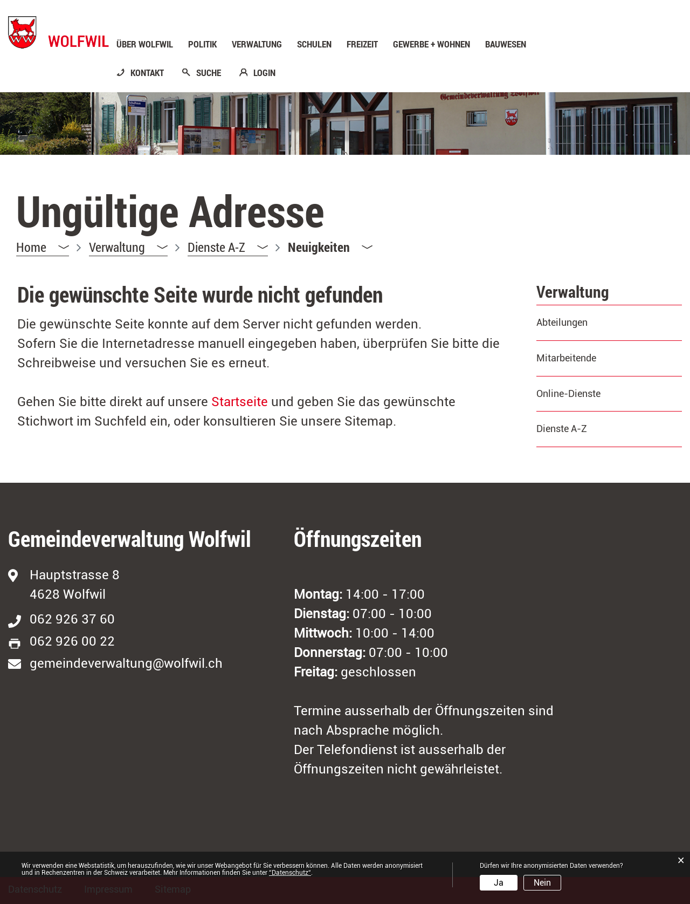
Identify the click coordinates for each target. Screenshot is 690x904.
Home (31, 247)
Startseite (239, 401)
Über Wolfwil (144, 44)
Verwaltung (257, 44)
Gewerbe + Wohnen (431, 44)
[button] (128, 247)
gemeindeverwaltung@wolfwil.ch (126, 663)
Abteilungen (562, 322)
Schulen (314, 44)
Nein (542, 883)
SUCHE (208, 72)
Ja (498, 883)
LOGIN (264, 72)
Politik (202, 44)
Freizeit (362, 44)
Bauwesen (505, 44)
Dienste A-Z (561, 428)
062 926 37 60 (72, 619)
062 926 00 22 (72, 641)
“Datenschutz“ (290, 872)
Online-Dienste (568, 393)
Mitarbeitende (566, 358)
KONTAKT (147, 72)
